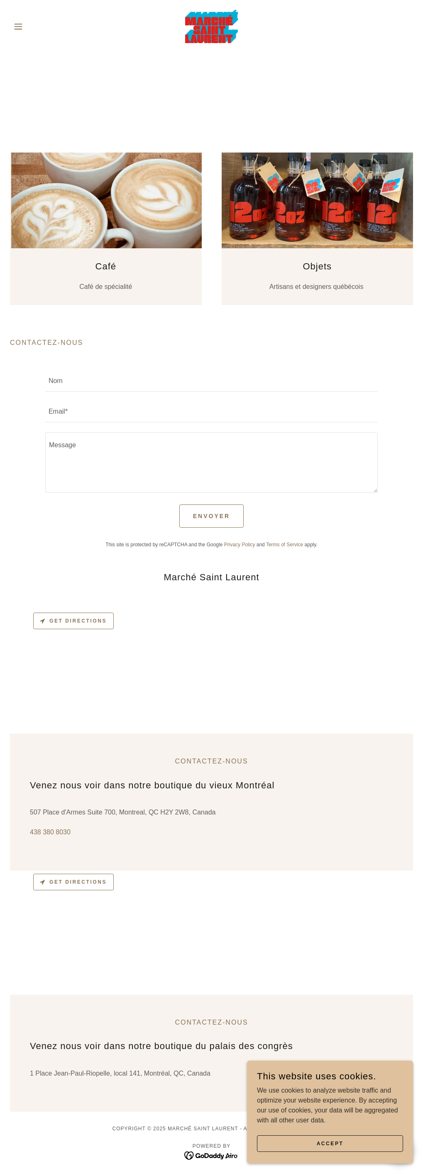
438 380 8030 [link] (50, 832)
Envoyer (211, 516)
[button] (40, 26)
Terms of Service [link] (284, 545)
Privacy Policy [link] (239, 545)
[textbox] (211, 381)
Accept (330, 1143)
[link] (212, 26)
